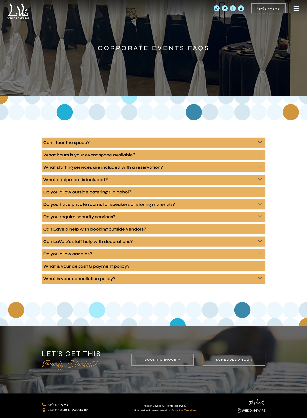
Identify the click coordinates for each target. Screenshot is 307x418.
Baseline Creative (183, 410)
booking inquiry (163, 359)
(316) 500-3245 (268, 8)
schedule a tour (234, 359)
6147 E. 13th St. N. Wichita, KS (68, 410)
